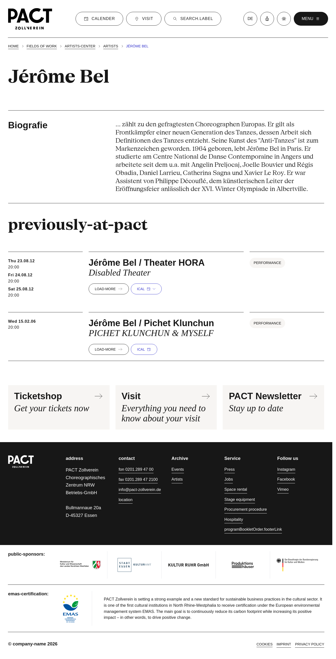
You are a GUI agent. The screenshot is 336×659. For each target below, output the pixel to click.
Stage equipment (239, 499)
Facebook (286, 479)
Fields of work (42, 46)
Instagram (286, 469)
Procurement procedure (245, 509)
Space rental (235, 489)
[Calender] (99, 19)
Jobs (228, 479)
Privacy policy (309, 644)
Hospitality (233, 519)
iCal (146, 288)
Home (13, 46)
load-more (109, 288)
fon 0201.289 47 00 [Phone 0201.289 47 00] (136, 469)
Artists (110, 46)
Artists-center (80, 46)
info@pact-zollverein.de (140, 489)
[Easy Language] (267, 19)
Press (229, 469)
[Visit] (143, 19)
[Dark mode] (284, 19)
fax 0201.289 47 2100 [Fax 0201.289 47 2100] (138, 479)
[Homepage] (30, 19)
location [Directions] (125, 499)
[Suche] (192, 19)
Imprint (284, 644)
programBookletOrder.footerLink (253, 529)
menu (311, 18)
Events (178, 469)
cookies (265, 644)
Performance (267, 263)
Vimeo (283, 489)
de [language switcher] (250, 19)
